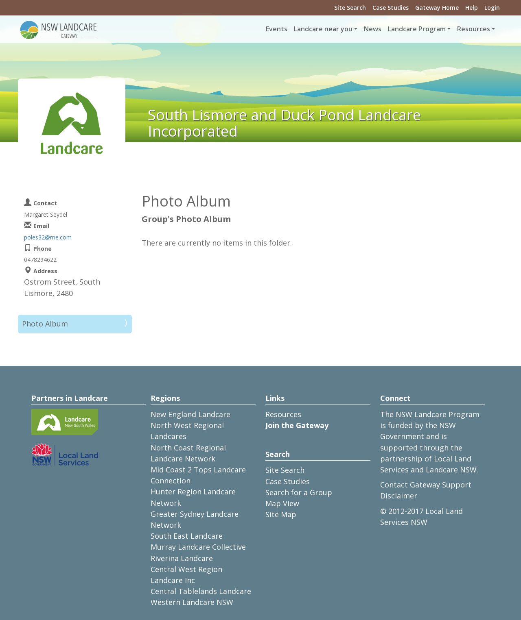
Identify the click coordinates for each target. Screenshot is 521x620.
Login (492, 7)
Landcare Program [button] (417, 28)
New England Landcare (190, 414)
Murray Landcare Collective (198, 547)
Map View (282, 503)
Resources (283, 414)
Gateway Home (437, 7)
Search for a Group (298, 492)
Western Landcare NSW (192, 602)
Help (471, 7)
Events (276, 28)
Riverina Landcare (182, 558)
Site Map (280, 514)
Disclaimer (398, 495)
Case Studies (390, 7)
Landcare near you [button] (323, 28)
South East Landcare (187, 536)
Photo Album (45, 323)
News (372, 28)
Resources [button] (473, 28)
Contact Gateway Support (425, 484)
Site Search (350, 7)
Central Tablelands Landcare (201, 591)
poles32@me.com (48, 237)
